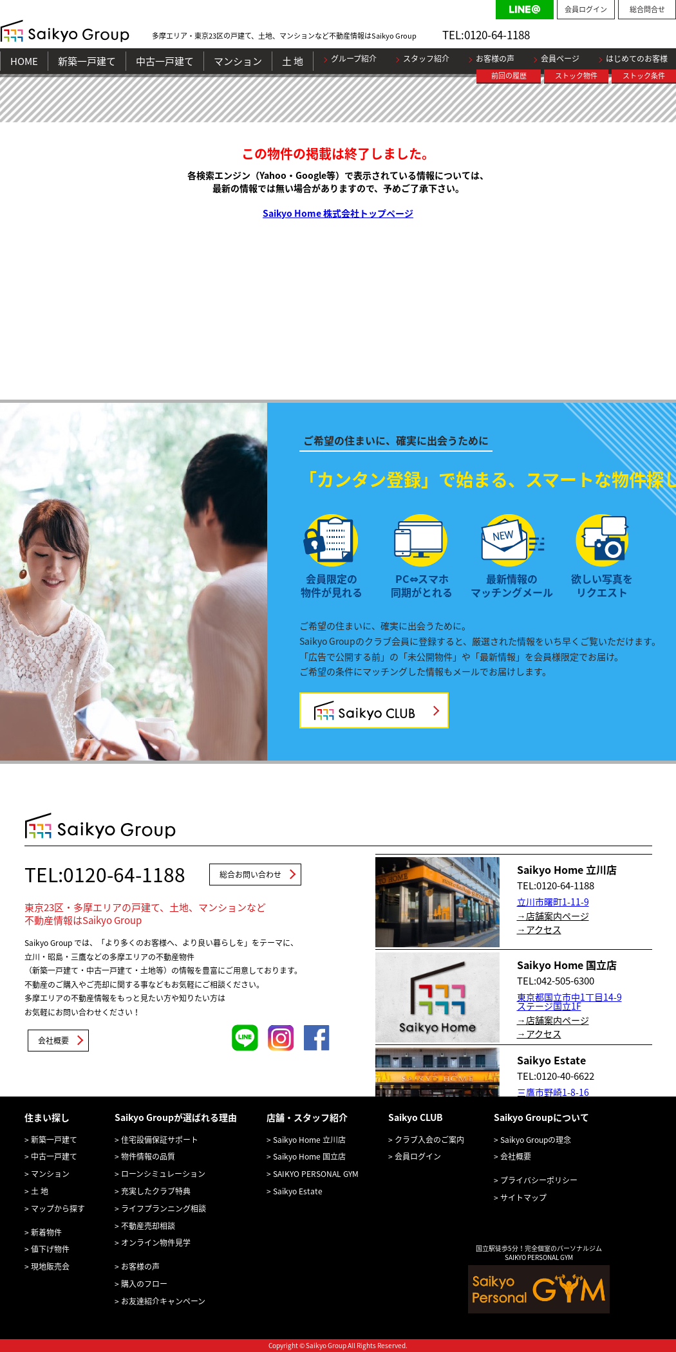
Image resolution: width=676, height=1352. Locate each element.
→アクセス (539, 929)
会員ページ (560, 58)
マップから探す (58, 1208)
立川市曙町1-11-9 (553, 901)
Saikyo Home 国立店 (309, 1156)
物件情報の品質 (148, 1156)
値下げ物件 (50, 1249)
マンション (238, 61)
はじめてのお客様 (637, 58)
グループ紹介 (354, 58)
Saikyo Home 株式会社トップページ (338, 213)
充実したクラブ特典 (156, 1191)
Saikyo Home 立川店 (309, 1139)
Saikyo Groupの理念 (535, 1139)
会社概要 (53, 1040)
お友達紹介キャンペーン (163, 1301)
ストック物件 (576, 75)
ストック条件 (644, 75)
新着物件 (46, 1232)
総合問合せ (647, 9)
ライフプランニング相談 (163, 1208)
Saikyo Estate (298, 1191)
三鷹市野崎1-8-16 (553, 1092)
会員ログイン (586, 9)
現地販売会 (50, 1266)
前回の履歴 (509, 75)
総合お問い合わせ (250, 874)
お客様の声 (495, 58)
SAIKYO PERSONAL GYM (316, 1174)
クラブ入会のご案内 (429, 1139)
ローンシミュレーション (163, 1174)
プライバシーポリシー (538, 1180)
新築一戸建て (87, 61)
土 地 (292, 61)
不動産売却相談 (148, 1226)
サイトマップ (523, 1197)
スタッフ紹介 (426, 58)
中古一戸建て (165, 61)
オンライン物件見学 (156, 1242)
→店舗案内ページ (553, 915)
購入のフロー (144, 1284)
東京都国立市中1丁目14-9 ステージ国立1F (569, 1001)
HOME (24, 61)
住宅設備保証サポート (159, 1139)
